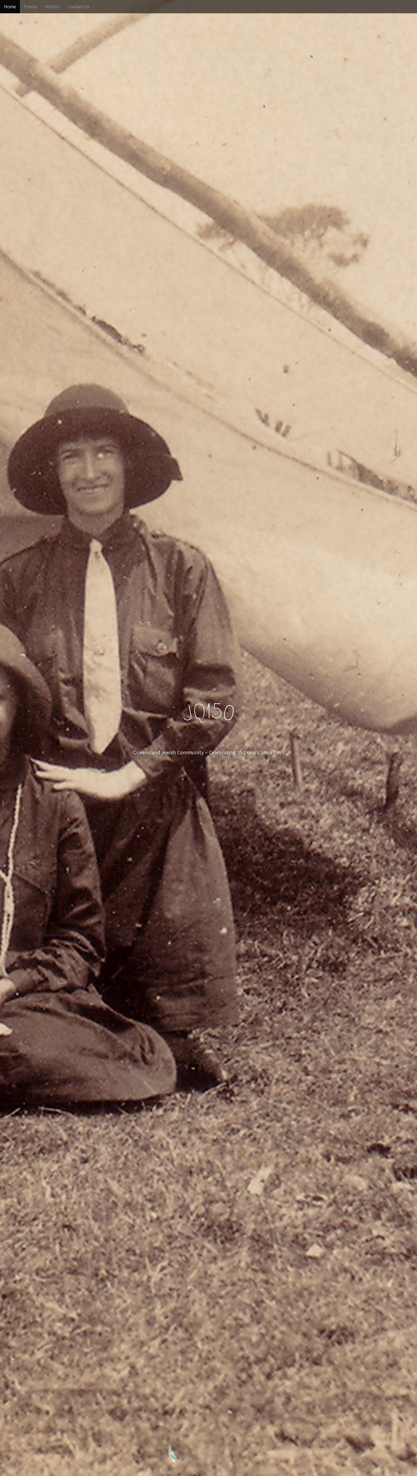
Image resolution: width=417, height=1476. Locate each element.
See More (208, 774)
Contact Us (79, 7)
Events (30, 7)
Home (10, 7)
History (52, 7)
